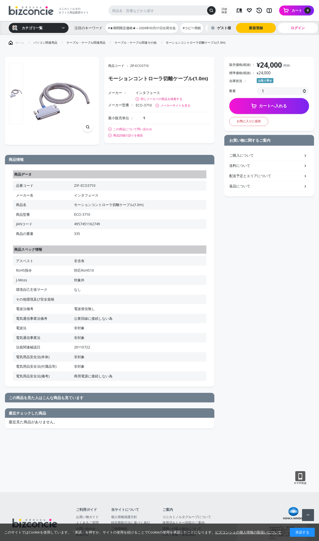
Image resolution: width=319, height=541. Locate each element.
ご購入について (241, 155)
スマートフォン (300, 478)
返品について (239, 186)
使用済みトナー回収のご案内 (183, 522)
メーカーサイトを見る (175, 105)
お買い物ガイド (87, 517)
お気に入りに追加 (249, 121)
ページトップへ (308, 515)
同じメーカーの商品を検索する (161, 99)
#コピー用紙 (192, 28)
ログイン (298, 27)
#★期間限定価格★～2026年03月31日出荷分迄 (142, 28)
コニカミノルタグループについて (186, 517)
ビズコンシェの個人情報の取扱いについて (248, 532)
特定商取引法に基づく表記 (130, 522)
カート (301, 10)
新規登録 (256, 27)
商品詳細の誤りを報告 (128, 135)
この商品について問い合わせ (132, 129)
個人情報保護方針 (124, 517)
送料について (239, 165)
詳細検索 (224, 10)
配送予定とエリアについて (250, 175)
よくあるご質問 (87, 522)
